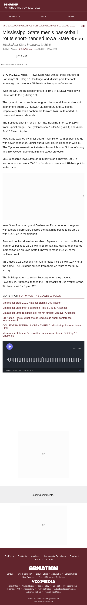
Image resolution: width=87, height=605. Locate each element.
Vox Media (37, 599)
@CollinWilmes (25, 49)
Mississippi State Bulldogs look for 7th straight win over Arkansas (39, 313)
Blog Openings (28, 577)
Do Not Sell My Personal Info (65, 586)
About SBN (56, 574)
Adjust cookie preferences (65, 589)
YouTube (48, 559)
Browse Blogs (42, 574)
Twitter (37, 559)
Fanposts (14, 16)
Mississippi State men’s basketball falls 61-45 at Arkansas (35, 307)
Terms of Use (12, 586)
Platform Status (44, 589)
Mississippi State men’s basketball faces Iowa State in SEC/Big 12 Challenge (40, 334)
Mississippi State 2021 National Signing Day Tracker (32, 302)
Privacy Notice (28, 586)
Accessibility (28, 589)
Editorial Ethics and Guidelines (52, 577)
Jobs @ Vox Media (52, 592)
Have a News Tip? (24, 574)
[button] (21, 56)
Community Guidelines (55, 556)
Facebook (74, 556)
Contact (10, 574)
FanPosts (9, 556)
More (72, 16)
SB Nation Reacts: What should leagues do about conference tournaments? (37, 319)
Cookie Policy (43, 586)
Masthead (35, 556)
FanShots (22, 556)
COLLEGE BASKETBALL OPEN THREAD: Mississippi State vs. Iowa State (42, 326)
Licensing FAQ (13, 589)
